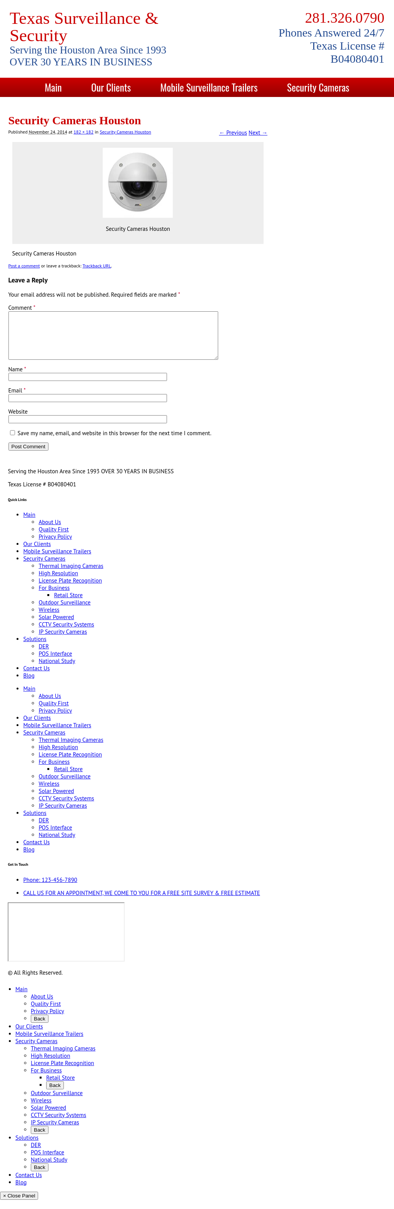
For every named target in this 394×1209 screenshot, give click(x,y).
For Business (54, 597)
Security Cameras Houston (125, 132)
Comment (22, 307)
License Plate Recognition (70, 589)
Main (53, 87)
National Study (56, 670)
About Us (49, 531)
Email (17, 399)
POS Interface (55, 662)
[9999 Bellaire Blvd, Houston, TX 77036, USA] (66, 941)
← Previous (233, 132)
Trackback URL (96, 266)
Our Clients (111, 87)
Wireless (48, 619)
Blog (262, 106)
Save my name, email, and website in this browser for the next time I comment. (115, 442)
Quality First (53, 538)
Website (18, 420)
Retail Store (68, 604)
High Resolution (58, 582)
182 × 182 (83, 132)
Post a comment (24, 266)
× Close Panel (19, 1205)
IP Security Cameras (62, 641)
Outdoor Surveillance (64, 611)
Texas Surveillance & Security (84, 26)
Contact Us (205, 106)
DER (43, 655)
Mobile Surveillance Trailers (209, 87)
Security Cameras (318, 87)
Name (17, 378)
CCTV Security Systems (66, 633)
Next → (258, 132)
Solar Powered (56, 626)
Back (39, 1028)
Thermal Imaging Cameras (70, 575)
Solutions (140, 106)
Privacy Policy (55, 545)
